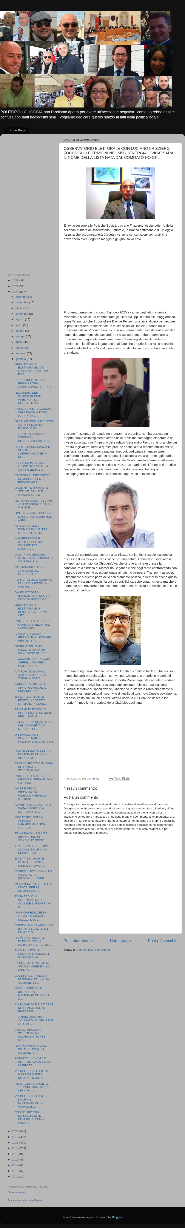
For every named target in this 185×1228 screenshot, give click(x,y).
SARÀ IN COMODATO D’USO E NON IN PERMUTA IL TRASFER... (33, 941)
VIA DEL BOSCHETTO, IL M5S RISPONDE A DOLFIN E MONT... (31, 1074)
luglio (19, 325)
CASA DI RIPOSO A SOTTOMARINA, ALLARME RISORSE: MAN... (30, 1035)
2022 (15, 286)
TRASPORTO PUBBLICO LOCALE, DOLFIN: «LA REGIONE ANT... (31, 849)
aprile (19, 342)
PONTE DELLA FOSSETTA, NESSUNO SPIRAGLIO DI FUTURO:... (34, 779)
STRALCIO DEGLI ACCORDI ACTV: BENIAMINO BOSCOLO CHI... (34, 425)
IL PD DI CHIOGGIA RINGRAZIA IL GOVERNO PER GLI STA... (33, 637)
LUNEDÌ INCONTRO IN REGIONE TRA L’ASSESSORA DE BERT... (34, 383)
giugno (20, 330)
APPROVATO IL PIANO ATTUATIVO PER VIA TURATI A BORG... (30, 675)
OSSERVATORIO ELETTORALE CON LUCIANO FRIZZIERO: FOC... (31, 369)
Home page (120, 940)
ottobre (20, 308)
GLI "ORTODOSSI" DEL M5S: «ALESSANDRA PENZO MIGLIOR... (34, 504)
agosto (20, 319)
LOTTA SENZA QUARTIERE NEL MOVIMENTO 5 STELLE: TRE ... (33, 725)
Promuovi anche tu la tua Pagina (25, 1200)
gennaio (21, 359)
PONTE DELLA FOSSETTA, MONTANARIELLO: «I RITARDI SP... (33, 754)
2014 (15, 1165)
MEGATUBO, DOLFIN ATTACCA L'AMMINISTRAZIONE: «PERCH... (31, 822)
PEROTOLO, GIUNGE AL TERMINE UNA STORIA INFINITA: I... (32, 1087)
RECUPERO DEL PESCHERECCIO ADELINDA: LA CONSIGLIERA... (28, 398)
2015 (15, 1159)
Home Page (16, 130)
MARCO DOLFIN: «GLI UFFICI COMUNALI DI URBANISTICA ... (31, 688)
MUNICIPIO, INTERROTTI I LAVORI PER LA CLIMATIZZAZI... (33, 887)
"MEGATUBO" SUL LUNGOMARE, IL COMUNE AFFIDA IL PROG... (30, 1117)
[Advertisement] (25, 201)
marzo (19, 347)
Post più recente (78, 940)
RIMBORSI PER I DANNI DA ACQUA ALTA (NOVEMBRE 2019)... (33, 875)
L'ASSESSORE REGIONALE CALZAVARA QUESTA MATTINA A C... (34, 412)
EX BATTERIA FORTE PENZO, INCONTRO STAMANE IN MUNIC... (31, 700)
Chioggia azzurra (16, 1192)
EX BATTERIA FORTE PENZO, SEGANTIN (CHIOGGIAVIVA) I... (30, 862)
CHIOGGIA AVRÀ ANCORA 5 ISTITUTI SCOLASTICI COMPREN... (34, 929)
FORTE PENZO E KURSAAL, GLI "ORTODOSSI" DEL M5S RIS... (34, 583)
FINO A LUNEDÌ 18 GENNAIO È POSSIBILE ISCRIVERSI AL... (32, 954)
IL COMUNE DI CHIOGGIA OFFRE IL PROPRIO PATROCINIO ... (32, 662)
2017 (15, 1148)
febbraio (21, 353)
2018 (15, 1142)
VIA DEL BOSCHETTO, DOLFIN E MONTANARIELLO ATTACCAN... (30, 1101)
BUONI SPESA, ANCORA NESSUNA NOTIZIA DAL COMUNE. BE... (32, 979)
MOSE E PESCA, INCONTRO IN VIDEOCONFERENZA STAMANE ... (31, 794)
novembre (22, 302)
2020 (15, 1131)
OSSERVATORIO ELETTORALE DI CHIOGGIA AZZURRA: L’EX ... (31, 610)
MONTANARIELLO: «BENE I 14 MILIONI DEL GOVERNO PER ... (33, 570)
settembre (22, 313)
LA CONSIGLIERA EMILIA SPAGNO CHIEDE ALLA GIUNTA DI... (32, 966)
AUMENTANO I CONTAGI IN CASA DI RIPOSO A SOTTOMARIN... (33, 808)
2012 (15, 1176)
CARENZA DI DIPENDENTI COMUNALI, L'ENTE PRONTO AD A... (33, 479)
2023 (15, 280)
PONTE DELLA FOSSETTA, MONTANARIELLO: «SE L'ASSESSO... (33, 624)
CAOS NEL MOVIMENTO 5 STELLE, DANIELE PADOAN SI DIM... (33, 491)
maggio (20, 336)
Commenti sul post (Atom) (93, 949)
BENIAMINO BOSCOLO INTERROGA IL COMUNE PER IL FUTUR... (33, 713)
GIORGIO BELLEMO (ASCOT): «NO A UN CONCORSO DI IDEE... (32, 650)
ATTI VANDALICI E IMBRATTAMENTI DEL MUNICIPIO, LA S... (31, 529)
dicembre (21, 296)
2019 (15, 1137)
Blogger (117, 1217)
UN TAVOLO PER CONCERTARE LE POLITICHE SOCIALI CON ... (34, 740)
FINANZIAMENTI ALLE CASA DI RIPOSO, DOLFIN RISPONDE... (34, 1008)
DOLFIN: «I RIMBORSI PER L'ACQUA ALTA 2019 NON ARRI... (33, 516)
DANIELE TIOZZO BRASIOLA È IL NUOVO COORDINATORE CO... (32, 596)
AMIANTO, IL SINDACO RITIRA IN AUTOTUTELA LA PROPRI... (33, 1062)
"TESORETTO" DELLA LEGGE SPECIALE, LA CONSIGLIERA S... (31, 466)
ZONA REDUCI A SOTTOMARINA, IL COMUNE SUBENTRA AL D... (33, 902)
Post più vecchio (162, 940)
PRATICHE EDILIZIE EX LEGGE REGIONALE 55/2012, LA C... (31, 916)
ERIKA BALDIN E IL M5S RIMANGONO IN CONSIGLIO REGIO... (31, 837)
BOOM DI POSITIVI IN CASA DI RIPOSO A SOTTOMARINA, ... (34, 767)
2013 (15, 1171)
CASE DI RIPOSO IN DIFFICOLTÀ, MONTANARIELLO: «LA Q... (32, 993)
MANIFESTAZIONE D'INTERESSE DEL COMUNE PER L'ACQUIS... (29, 544)
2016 (15, 1154)
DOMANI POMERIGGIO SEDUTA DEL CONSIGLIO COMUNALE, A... (34, 558)
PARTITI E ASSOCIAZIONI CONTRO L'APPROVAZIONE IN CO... (32, 452)
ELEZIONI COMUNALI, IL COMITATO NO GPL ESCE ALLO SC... (34, 1020)
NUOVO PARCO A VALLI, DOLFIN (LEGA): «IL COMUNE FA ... (31, 1049)
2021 (15, 291)
